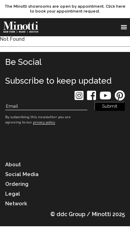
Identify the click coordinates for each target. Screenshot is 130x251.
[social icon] (79, 97)
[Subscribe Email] (46, 106)
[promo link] (65, 9)
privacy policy (44, 122)
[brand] (22, 27)
